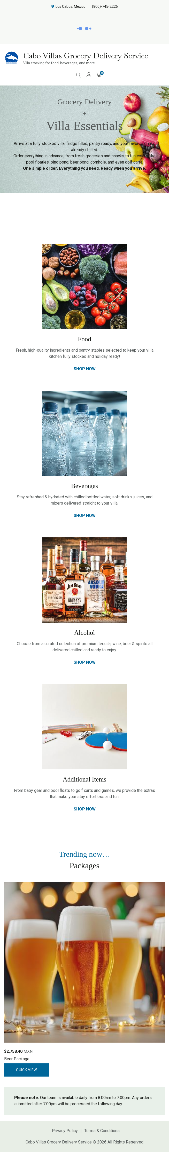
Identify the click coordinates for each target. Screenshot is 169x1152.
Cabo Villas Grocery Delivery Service (85, 56)
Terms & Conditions (102, 1130)
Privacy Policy (65, 1130)
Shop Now (85, 368)
